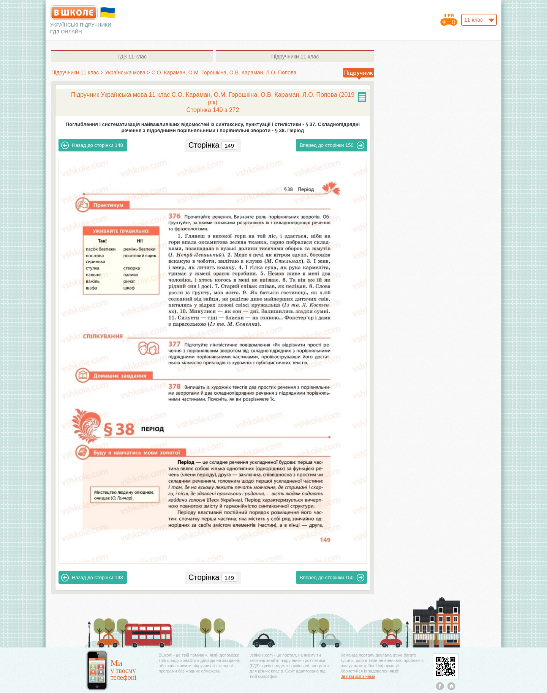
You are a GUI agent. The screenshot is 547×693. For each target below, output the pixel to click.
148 (92, 145)
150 (332, 145)
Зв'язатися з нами (358, 676)
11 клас (132, 57)
